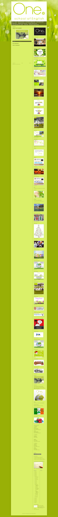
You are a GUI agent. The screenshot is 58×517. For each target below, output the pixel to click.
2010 (35, 502)
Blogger (35, 513)
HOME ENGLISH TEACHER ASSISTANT (34, 24)
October (36, 478)
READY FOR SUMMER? (36, 493)
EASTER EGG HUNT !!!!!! (36, 487)
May (35, 482)
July (35, 480)
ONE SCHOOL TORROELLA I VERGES (37, 485)
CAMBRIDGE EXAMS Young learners (22, 23)
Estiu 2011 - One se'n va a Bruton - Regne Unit (39, 458)
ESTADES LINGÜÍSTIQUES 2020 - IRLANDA (17, 24)
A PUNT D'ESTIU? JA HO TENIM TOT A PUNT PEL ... (37, 489)
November (36, 477)
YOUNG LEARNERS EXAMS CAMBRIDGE (36, 492)
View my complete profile (36, 509)
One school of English (40, 505)
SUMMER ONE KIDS (14, 23)
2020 (35, 472)
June (35, 481)
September (36, 479)
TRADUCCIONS (26, 24)
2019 (35, 473)
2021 (35, 471)
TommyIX (30, 513)
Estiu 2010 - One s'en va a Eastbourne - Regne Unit (39, 459)
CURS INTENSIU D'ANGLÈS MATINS (38, 386)
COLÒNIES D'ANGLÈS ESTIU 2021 (32, 23)
